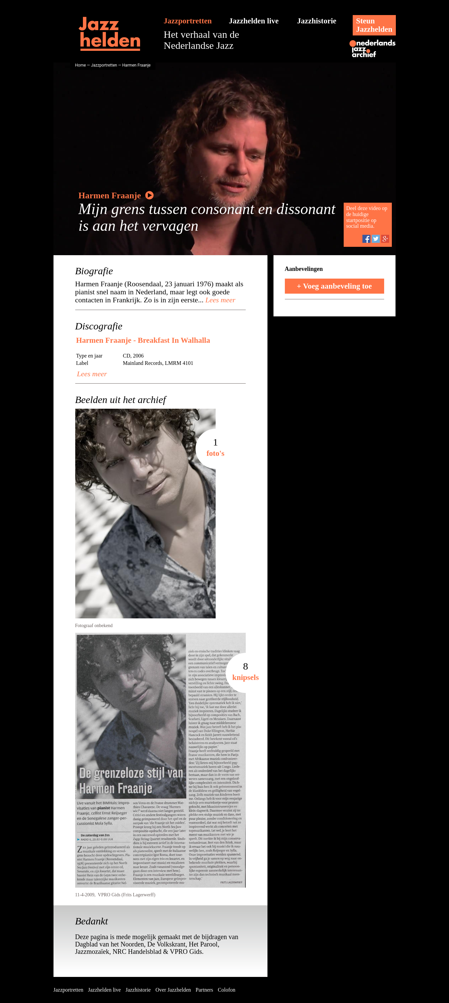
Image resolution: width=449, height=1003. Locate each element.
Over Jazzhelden (173, 990)
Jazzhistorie (317, 21)
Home (80, 65)
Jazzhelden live (254, 21)
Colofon (226, 990)
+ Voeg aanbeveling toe (334, 286)
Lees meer (219, 300)
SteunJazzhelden (374, 25)
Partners (204, 990)
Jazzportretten (188, 21)
